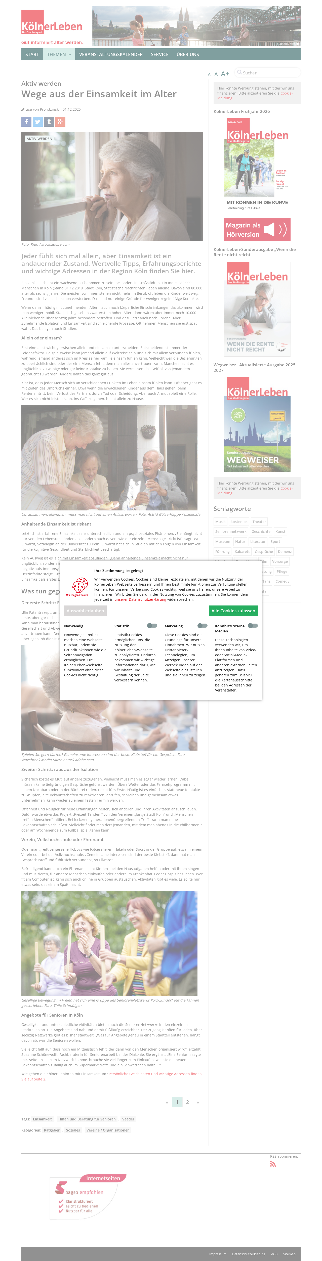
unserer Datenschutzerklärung (140, 599)
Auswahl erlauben (85, 611)
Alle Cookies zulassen (233, 611)
